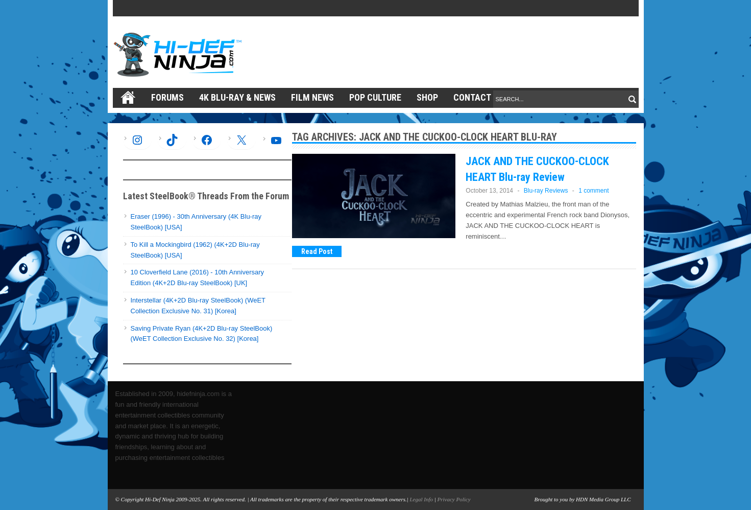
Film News (312, 97)
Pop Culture (375, 97)
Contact (472, 97)
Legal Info (421, 499)
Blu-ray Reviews (546, 190)
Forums (167, 97)
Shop (427, 97)
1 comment (593, 190)
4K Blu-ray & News (237, 97)
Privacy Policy (454, 499)
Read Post (316, 251)
